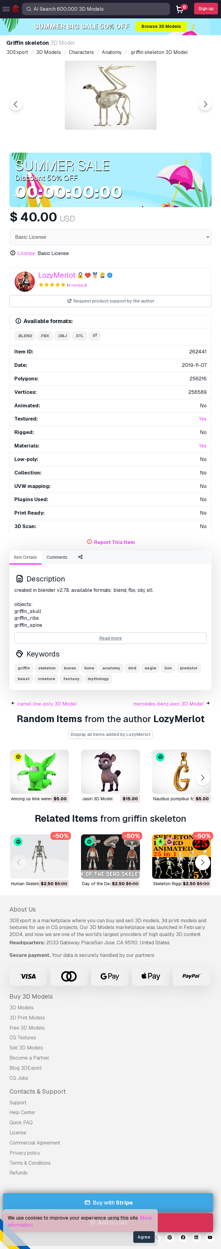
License (17, 1132)
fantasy (71, 678)
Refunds (18, 1173)
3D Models (21, 1007)
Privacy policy (24, 1153)
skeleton (47, 668)
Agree (144, 1237)
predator (189, 668)
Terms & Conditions (30, 1163)
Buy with (107, 1203)
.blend (25, 335)
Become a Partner (29, 1058)
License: (26, 253)
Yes (203, 419)
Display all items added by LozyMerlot (110, 734)
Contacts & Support (37, 1091)
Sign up (206, 8)
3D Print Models (27, 1018)
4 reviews (77, 285)
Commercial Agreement (34, 1143)
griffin (24, 668)
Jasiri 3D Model (97, 799)
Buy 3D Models (31, 996)
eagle (150, 668)
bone (89, 668)
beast (24, 678)
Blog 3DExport (25, 1068)
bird (132, 668)
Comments (57, 557)
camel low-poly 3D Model (47, 704)
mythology (98, 678)
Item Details (25, 557)
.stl (79, 335)
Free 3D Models (27, 1028)
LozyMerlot (57, 275)
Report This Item (114, 542)
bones (70, 668)
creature (46, 678)
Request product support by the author (110, 301)
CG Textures (22, 1037)
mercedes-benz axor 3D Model (168, 704)
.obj (62, 335)
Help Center (22, 1112)
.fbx (44, 335)
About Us (22, 909)
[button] (202, 778)
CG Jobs (18, 1078)
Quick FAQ (21, 1122)
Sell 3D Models (26, 1048)
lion (168, 668)
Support (18, 1102)
